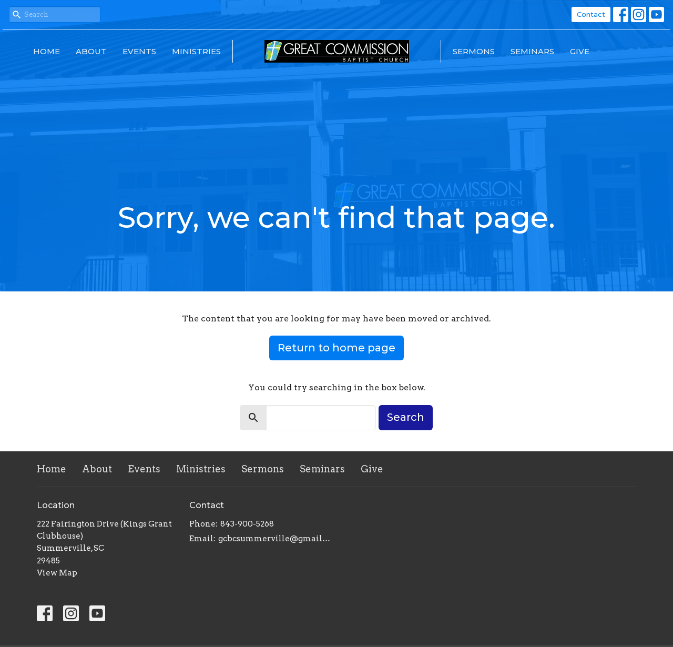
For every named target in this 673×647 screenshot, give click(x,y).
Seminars (532, 51)
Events (139, 51)
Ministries (196, 51)
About (91, 51)
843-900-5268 (247, 524)
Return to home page (336, 347)
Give (579, 51)
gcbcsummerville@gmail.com (274, 538)
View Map (57, 573)
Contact (591, 14)
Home (46, 51)
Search (405, 417)
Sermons (474, 51)
